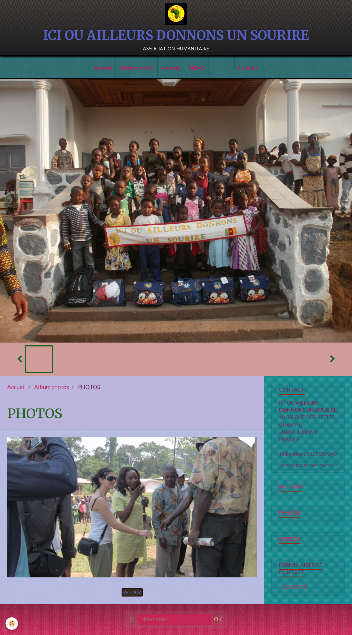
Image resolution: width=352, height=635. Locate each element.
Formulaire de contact (309, 465)
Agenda (171, 68)
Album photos (136, 68)
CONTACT (294, 587)
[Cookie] (12, 623)
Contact (248, 68)
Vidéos (196, 68)
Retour (132, 592)
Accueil (102, 68)
